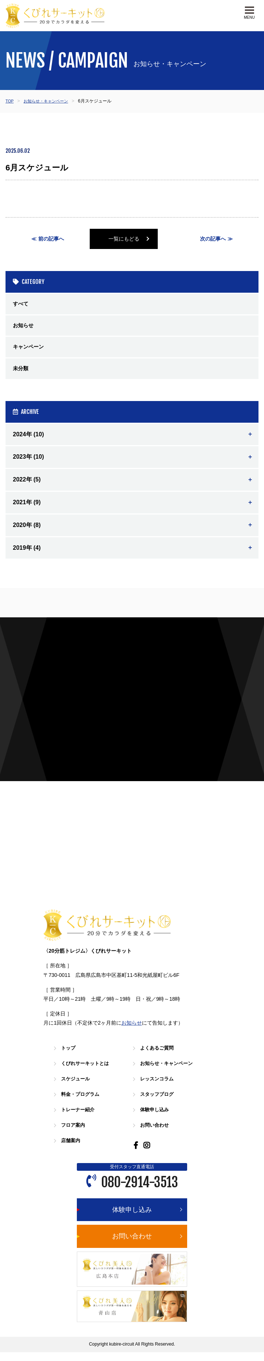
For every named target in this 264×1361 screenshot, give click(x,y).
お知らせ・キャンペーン (48, 101)
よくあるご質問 (159, 1056)
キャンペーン (30, 351)
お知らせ (24, 328)
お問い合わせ (156, 1133)
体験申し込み (156, 1118)
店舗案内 (72, 1149)
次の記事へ (212, 239)
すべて (22, 305)
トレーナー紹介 (80, 1118)
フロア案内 (75, 1133)
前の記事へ (51, 239)
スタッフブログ (159, 1103)
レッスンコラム (159, 1087)
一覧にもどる (132, 239)
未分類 (22, 374)
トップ (69, 1056)
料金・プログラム (83, 1103)
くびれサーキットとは (88, 1072)
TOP (10, 101)
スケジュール (77, 1087)
